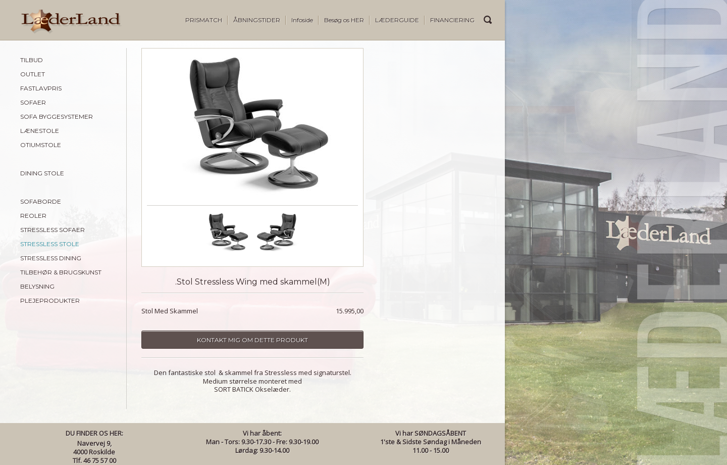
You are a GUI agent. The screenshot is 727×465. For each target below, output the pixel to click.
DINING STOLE (42, 173)
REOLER (33, 215)
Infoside (302, 20)
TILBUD (31, 60)
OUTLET (32, 74)
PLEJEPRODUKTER (50, 300)
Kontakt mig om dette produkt (252, 340)
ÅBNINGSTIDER (256, 20)
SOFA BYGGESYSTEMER (56, 116)
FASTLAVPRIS (41, 88)
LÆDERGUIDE (397, 20)
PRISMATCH (203, 20)
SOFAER (33, 102)
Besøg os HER (344, 20)
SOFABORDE (40, 201)
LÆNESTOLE (39, 130)
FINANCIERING (452, 20)
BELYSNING (37, 286)
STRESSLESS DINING (50, 258)
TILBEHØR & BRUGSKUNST (60, 272)
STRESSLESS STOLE (49, 244)
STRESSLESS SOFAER (52, 230)
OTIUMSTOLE (40, 145)
